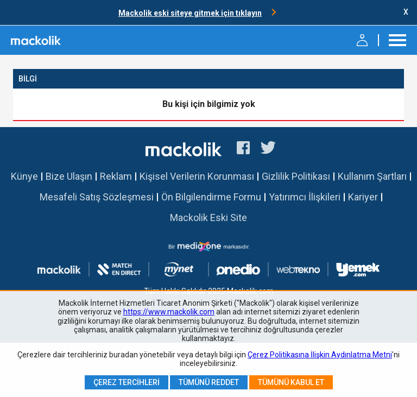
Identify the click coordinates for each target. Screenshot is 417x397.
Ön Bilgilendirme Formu (211, 197)
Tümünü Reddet (209, 382)
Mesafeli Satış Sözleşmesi (97, 197)
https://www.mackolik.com (168, 311)
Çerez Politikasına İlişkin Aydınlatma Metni (320, 354)
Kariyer (363, 197)
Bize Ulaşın (69, 176)
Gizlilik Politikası (296, 176)
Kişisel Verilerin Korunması (197, 176)
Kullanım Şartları (372, 176)
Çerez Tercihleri (126, 382)
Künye (24, 176)
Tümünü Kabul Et (291, 382)
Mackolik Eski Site (208, 217)
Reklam (116, 176)
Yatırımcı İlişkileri (304, 197)
